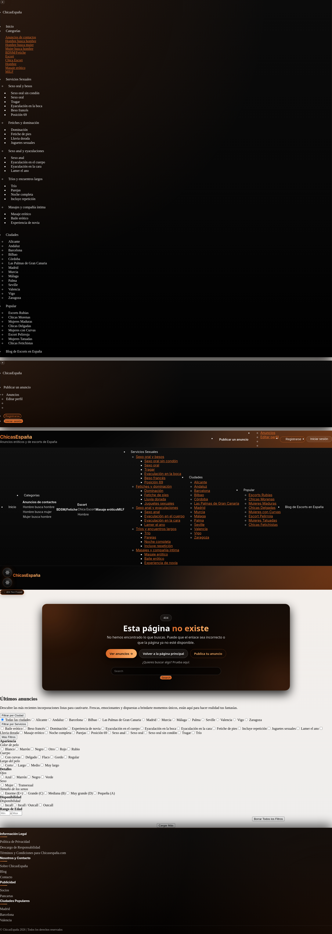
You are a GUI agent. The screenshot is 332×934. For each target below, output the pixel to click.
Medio (33, 765)
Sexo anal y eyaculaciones (26, 151)
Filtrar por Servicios (14, 724)
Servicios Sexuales (18, 79)
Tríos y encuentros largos (25, 179)
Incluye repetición (23, 199)
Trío (147, 533)
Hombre (10, 64)
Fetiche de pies (156, 495)
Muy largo (50, 765)
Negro (37, 749)
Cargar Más (166, 825)
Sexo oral (151, 465)
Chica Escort (14, 60)
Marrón (22, 749)
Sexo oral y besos (20, 86)
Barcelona (202, 491)
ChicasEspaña (16, 437)
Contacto (6, 877)
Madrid (199, 508)
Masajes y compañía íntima (27, 207)
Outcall (46, 805)
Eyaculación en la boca (162, 474)
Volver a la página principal (163, 653)
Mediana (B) (55, 793)
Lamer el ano (20, 170)
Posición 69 (19, 114)
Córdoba (201, 499)
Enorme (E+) (12, 793)
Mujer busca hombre (19, 48)
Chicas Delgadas (262, 508)
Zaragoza (14, 298)
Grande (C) (33, 793)
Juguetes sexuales (23, 142)
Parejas (150, 537)
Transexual (23, 785)
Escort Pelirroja (261, 516)
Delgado (29, 757)
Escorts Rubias (260, 495)
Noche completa (157, 541)
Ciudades (12, 235)
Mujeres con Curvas (265, 512)
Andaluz (200, 486)
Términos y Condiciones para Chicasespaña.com (33, 853)
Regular (71, 757)
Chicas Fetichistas (20, 343)
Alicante (200, 482)
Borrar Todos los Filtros (268, 819)
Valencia (201, 529)
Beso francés (155, 478)
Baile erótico (154, 558)
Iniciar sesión (13, 421)
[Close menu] (2, 2)
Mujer (7, 785)
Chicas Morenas (261, 499)
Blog (3, 871)
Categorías (13, 31)
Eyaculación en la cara (162, 520)
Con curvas (10, 757)
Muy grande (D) (79, 793)
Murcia (199, 512)
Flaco (44, 757)
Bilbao (199, 495)
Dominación (153, 491)
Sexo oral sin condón (161, 461)
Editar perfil (14, 399)
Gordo (56, 757)
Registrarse (12, 416)
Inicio (12, 507)
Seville (199, 524)
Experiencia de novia (25, 222)
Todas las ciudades (15, 720)
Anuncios (12, 394)
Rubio (73, 749)
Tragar (149, 469)
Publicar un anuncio (17, 387)
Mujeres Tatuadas (263, 520)
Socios (4, 890)
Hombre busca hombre (20, 41)
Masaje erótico (156, 554)
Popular (11, 306)
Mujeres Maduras (262, 503)
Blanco (8, 749)
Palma (199, 520)
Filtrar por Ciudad (13, 715)
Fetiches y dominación (23, 123)
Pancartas (6, 896)
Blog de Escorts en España (24, 351)
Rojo (61, 749)
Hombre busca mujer (19, 45)
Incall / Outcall (26, 805)
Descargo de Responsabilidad (20, 847)
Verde (47, 777)
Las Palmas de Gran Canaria (27, 263)
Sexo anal (152, 512)
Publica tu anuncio (208, 653)
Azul (6, 777)
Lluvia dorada (155, 499)
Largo (20, 765)
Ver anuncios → (121, 653)
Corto (7, 765)
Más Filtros (8, 737)
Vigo (197, 533)
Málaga (200, 516)
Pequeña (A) (104, 793)
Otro (49, 749)
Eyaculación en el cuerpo (164, 516)
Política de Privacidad (15, 841)
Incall (7, 805)
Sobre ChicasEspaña (14, 866)
